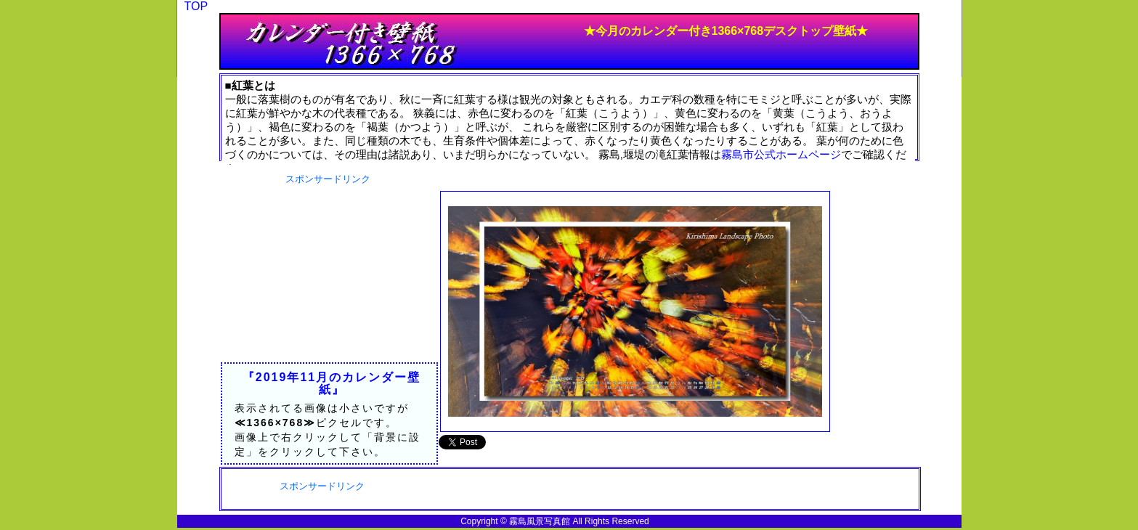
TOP (196, 6)
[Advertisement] (328, 276)
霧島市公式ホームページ (781, 154)
